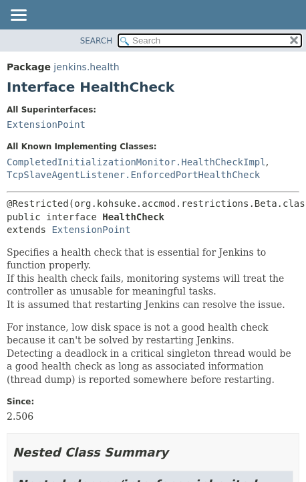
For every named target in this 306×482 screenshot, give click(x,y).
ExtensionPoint (46, 124)
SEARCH (96, 41)
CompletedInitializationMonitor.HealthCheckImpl (136, 162)
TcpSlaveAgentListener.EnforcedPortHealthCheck (133, 174)
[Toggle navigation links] (18, 16)
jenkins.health (86, 67)
